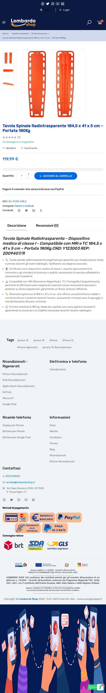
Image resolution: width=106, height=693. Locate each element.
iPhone (53, 340)
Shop (53, 425)
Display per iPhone (13, 425)
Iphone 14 (38, 340)
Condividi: (7, 210)
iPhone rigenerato (27, 347)
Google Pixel (9, 404)
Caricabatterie (58, 369)
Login (64, 9)
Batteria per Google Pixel (16, 437)
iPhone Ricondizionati (14, 374)
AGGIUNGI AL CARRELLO (55, 175)
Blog (52, 449)
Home (5, 33)
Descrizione (16, 226)
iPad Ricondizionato (13, 380)
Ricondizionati (58, 455)
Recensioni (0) (47, 226)
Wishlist (9, 148)
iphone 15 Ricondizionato (57, 347)
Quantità (8, 175)
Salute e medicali (20, 33)
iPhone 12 (67, 340)
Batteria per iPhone (13, 431)
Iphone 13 (22, 340)
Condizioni (56, 437)
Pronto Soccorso (39, 33)
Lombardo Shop (28, 598)
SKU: (5, 201)
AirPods (6, 392)
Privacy (54, 443)
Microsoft (8, 398)
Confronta (29, 148)
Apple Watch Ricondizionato (18, 386)
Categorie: (8, 205)
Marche (54, 431)
